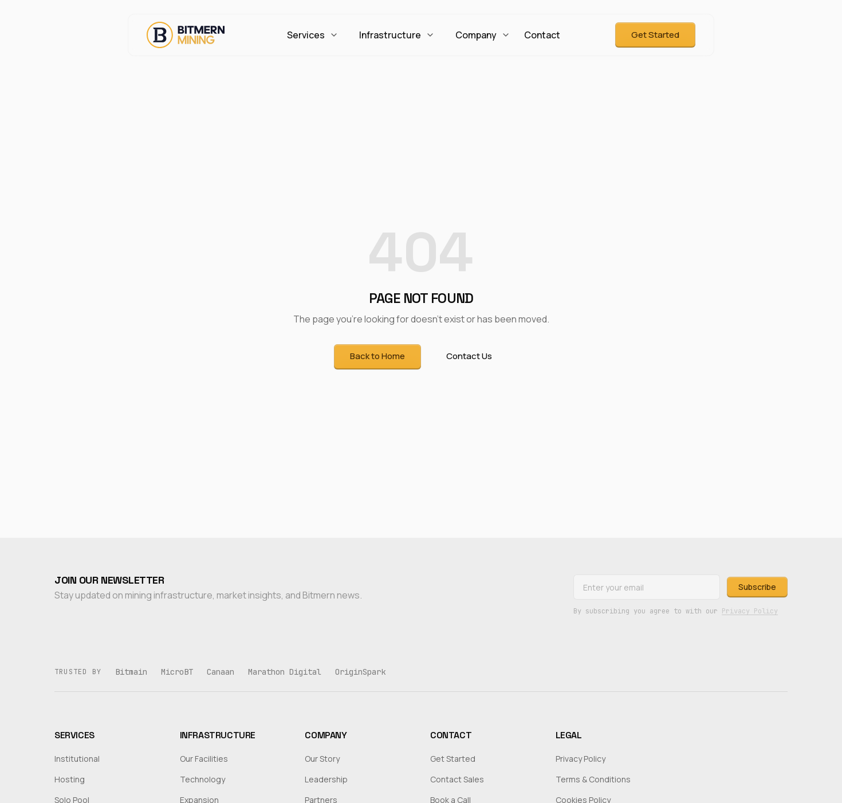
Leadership (326, 779)
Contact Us (469, 356)
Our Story (322, 758)
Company (482, 35)
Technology (202, 779)
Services (313, 35)
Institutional (77, 758)
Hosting (69, 779)
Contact (542, 35)
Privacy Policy (750, 611)
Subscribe (757, 586)
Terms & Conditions (593, 779)
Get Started (655, 35)
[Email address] (646, 587)
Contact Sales (457, 779)
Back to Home (377, 356)
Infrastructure (397, 35)
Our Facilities (204, 758)
